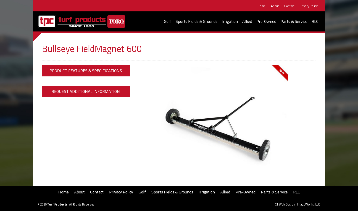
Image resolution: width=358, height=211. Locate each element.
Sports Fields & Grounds (196, 21)
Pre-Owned (266, 21)
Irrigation (230, 21)
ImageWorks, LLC (308, 204)
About (275, 6)
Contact (289, 6)
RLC (315, 21)
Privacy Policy (309, 6)
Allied (247, 21)
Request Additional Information (86, 91)
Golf (167, 21)
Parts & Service (294, 21)
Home (262, 6)
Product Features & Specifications (86, 71)
